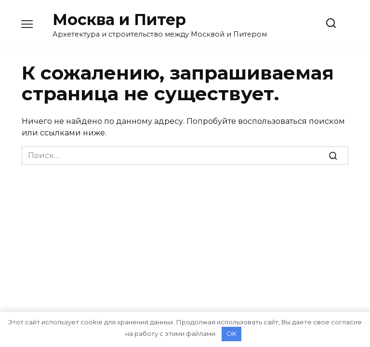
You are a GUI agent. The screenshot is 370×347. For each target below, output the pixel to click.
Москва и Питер (119, 19)
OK (231, 333)
